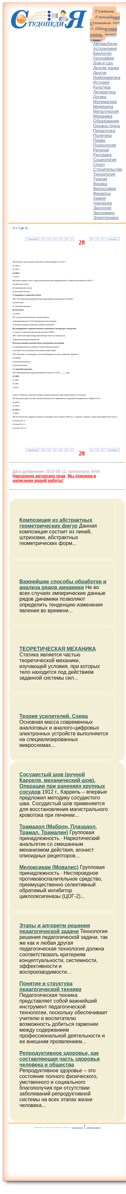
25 (60, 239)
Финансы (102, 193)
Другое (99, 72)
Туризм (100, 179)
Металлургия (106, 111)
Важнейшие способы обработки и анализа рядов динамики (62, 584)
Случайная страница (105, 20)
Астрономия (105, 48)
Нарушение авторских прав (39, 476)
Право (99, 140)
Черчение (102, 203)
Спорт (99, 164)
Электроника (105, 217)
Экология (102, 207)
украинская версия (93, 1127)
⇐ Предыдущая (32, 239)
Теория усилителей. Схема (53, 716)
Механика (102, 116)
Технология (104, 174)
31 (103, 239)
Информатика (106, 77)
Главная (104, 11)
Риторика (102, 154)
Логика (99, 96)
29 (91, 239)
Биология (102, 53)
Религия (101, 150)
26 (66, 239)
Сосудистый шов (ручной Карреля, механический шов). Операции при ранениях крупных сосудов (62, 783)
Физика (100, 183)
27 (72, 239)
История (101, 82)
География (103, 58)
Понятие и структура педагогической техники (50, 986)
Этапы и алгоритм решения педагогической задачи (54, 928)
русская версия (77, 1127)
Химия (99, 198)
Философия (104, 188)
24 (54, 239)
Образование (106, 121)
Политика (102, 135)
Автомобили (105, 43)
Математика (105, 101)
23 (49, 239)
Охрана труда (106, 125)
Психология (104, 145)
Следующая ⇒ (113, 239)
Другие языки (106, 67)
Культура (101, 87)
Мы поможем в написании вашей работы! (54, 478)
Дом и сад (103, 63)
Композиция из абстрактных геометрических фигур (55, 523)
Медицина (103, 106)
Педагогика (104, 130)
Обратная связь (103, 31)
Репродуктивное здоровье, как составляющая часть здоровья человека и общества (59, 1058)
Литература (104, 92)
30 (97, 239)
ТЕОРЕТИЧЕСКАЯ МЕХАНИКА (57, 649)
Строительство (107, 169)
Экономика (103, 212)
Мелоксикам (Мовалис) (49, 867)
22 (43, 239)
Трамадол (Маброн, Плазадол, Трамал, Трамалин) (58, 829)
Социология (104, 159)
